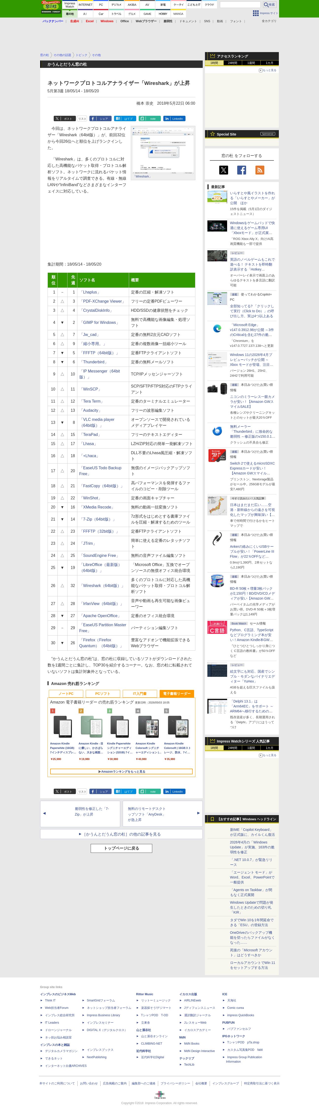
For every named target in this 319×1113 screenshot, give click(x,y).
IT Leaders (52, 1022)
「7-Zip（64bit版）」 (98, 519)
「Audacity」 (90, 410)
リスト (82, 118)
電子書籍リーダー (177, 694)
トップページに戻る (121, 848)
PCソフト (102, 694)
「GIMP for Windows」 (99, 322)
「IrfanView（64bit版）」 (101, 604)
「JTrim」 (88, 543)
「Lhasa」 (88, 444)
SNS (207, 21)
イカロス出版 (188, 994)
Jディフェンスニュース (199, 1008)
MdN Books (192, 1043)
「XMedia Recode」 (97, 507)
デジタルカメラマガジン (61, 1051)
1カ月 (269, 63)
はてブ (128, 118)
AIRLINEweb (192, 1000)
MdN (182, 1037)
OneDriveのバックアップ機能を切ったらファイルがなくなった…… (252, 937)
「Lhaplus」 (90, 292)
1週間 (251, 63)
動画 (220, 21)
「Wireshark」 (142, 176)
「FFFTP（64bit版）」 (99, 353)
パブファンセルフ (239, 1029)
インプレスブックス (100, 1050)
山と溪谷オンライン (154, 1036)
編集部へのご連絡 (143, 1083)
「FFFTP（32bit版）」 (99, 531)
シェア (104, 118)
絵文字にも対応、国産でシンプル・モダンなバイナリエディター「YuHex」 (252, 676)
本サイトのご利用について (57, 1083)
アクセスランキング (232, 56)
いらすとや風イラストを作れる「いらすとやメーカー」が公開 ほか (252, 198)
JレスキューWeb (195, 1022)
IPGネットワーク (233, 1036)
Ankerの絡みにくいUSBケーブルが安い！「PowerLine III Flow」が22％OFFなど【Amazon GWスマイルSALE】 (252, 556)
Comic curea (235, 1008)
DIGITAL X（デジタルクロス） (107, 1030)
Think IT (50, 1000)
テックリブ (186, 1058)
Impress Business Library (103, 1015)
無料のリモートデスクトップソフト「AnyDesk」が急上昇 (147, 814)
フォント (236, 21)
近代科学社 (143, 1051)
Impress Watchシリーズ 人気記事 (243, 741)
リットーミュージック (156, 1000)
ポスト (68, 118)
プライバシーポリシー (175, 1083)
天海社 (231, 1000)
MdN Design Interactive (199, 1051)
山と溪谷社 (143, 1030)
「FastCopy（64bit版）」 (101, 486)
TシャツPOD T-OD (154, 1015)
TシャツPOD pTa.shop (243, 1042)
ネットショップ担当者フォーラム (109, 1008)
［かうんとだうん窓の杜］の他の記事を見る (121, 834)
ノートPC (65, 694)
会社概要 (201, 1083)
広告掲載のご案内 (115, 1083)
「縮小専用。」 (93, 344)
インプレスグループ (225, 1083)
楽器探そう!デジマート (156, 1008)
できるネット (54, 1058)
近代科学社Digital (152, 1057)
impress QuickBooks (240, 1015)
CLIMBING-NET (151, 1043)
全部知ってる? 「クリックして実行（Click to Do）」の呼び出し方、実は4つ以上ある (252, 311)
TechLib (189, 1064)
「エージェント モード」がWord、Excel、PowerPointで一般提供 (252, 877)
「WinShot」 (90, 498)
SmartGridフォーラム (101, 1000)
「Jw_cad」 (90, 334)
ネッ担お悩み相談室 (58, 1037)
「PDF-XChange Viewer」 (102, 301)
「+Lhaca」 (89, 456)
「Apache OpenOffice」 (100, 616)
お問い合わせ (89, 1083)
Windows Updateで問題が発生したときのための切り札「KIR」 (251, 907)
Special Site (226, 134)
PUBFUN (228, 1022)
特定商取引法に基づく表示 (262, 1083)
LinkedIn (177, 118)
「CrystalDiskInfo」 (96, 310)
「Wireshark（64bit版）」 (102, 586)
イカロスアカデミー (197, 1030)
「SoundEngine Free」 (99, 555)
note (152, 118)
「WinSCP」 (90, 389)
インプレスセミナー (100, 1022)
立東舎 (145, 1022)
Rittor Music (144, 994)
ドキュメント (188, 21)
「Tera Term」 (92, 401)
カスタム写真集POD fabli (245, 1050)
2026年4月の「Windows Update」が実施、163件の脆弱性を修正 (252, 847)
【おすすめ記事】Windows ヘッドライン (246, 819)
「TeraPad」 (90, 434)
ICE (224, 994)
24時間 (232, 63)
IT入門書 (139, 694)
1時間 (214, 63)
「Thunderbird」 (93, 362)
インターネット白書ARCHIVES (66, 1066)
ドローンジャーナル (58, 1030)
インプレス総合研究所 (60, 1015)
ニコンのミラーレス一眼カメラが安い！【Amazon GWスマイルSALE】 (252, 402)
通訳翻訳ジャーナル (197, 1015)
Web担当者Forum (56, 1008)
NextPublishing (97, 1057)
